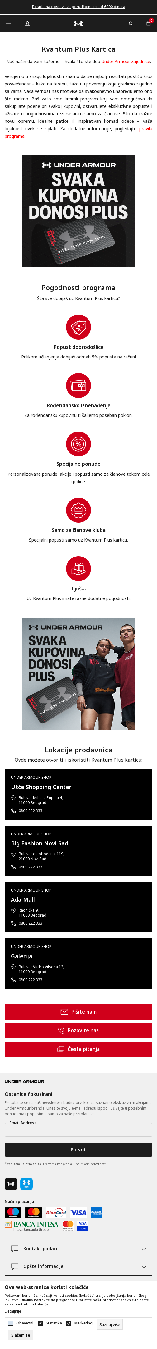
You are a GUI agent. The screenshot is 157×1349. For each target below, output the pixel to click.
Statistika (54, 1323)
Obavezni (24, 1323)
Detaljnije (13, 1311)
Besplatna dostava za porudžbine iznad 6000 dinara (78, 6)
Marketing (83, 1323)
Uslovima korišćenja (57, 1164)
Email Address (22, 1122)
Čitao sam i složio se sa (56, 1164)
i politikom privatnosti (90, 1164)
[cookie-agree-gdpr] (20, 1335)
